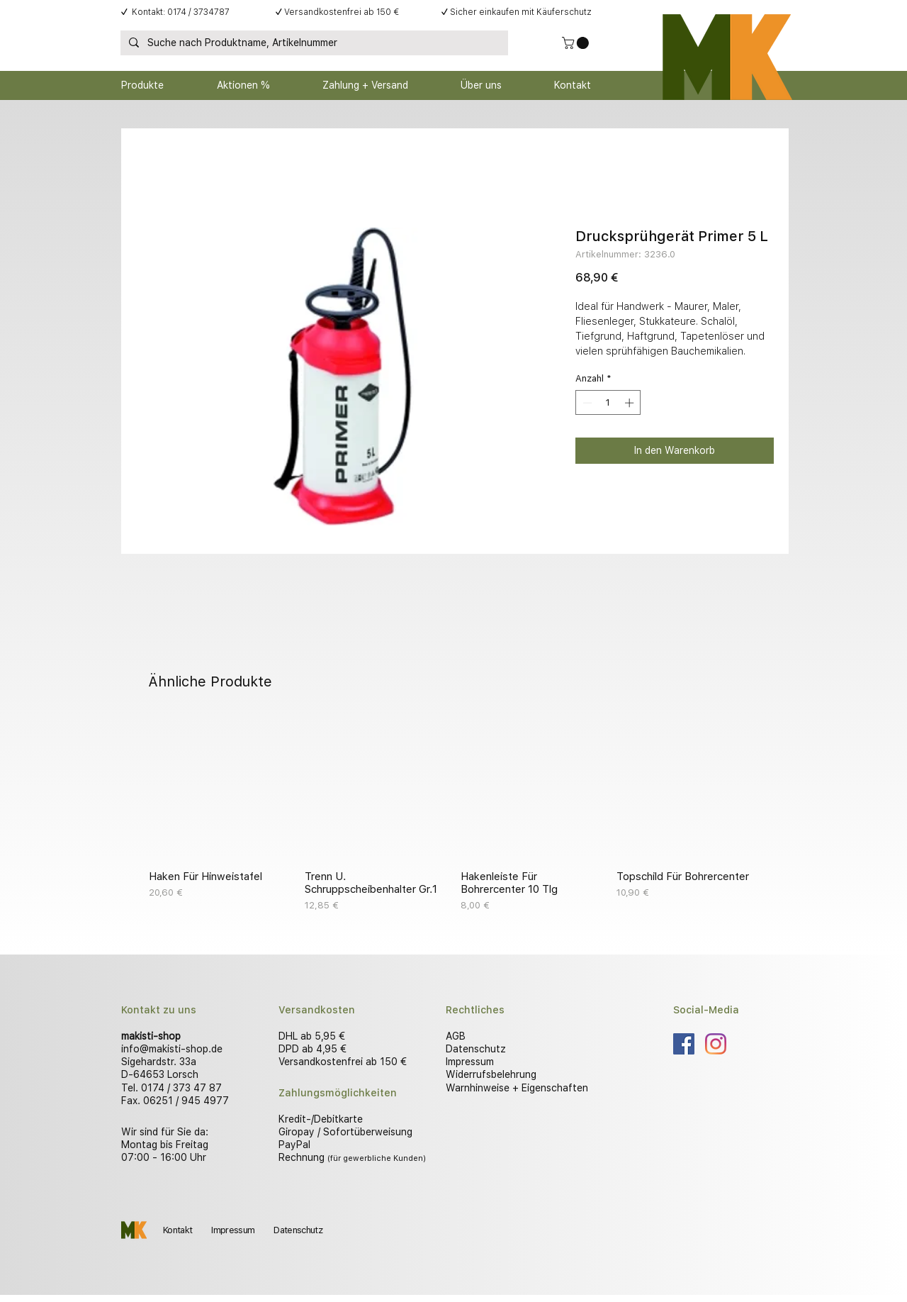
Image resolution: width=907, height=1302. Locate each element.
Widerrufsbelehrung (491, 1074)
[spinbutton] (608, 403)
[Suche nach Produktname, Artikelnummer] (312, 43)
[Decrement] (586, 403)
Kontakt (177, 1230)
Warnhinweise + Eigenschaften (517, 1088)
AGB (456, 1036)
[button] (577, 43)
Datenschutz (476, 1049)
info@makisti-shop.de (171, 1049)
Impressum (470, 1061)
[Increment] (630, 403)
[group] (453, 814)
